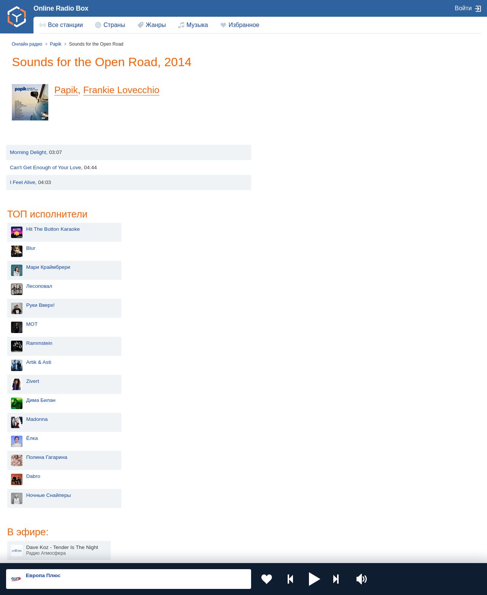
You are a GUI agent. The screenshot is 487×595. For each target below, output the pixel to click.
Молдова (221, 495)
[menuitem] (61, 25)
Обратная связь (232, 554)
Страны (114, 25)
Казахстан (317, 495)
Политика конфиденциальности (174, 554)
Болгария (316, 507)
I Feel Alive (22, 197)
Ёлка (282, 285)
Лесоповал (289, 133)
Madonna (287, 266)
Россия (28, 495)
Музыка (197, 25)
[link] (16, 16)
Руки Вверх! (290, 152)
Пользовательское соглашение (101, 554)
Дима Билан (291, 247)
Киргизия (30, 507)
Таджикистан (130, 507)
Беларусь (30, 533)
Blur (280, 95)
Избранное (244, 25)
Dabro (283, 323)
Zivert (282, 228)
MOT (282, 171)
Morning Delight (28, 167)
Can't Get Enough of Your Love (45, 182)
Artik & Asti (288, 209)
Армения (220, 507)
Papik (67, 104)
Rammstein (289, 190)
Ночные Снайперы (298, 342)
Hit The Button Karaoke (303, 76)
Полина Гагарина (296, 304)
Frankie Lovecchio (124, 104)
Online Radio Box (60, 8)
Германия (316, 533)
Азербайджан (226, 533)
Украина (124, 495)
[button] (314, 579)
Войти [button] (463, 8)
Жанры (156, 25)
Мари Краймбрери (298, 114)
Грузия (123, 533)
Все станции (65, 25)
